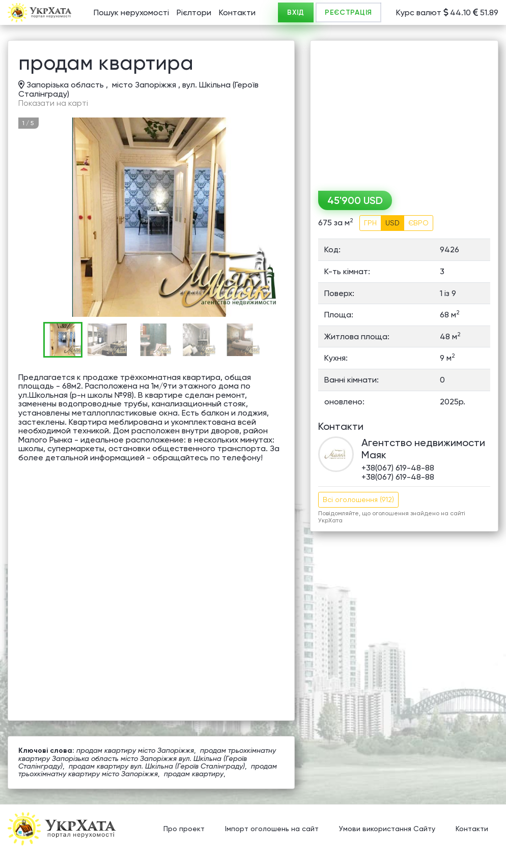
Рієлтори (194, 12)
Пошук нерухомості (131, 12)
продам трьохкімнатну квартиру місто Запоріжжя (147, 770)
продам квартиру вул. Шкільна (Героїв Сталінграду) (157, 766)
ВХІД (295, 12)
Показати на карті (53, 103)
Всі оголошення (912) (358, 499)
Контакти (237, 12)
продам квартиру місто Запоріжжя (135, 750)
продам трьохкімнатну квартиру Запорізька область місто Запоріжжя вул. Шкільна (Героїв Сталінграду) (147, 758)
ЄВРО (418, 223)
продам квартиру (193, 774)
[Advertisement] (404, 112)
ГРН (370, 223)
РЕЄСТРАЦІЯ (348, 12)
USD (392, 223)
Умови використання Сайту (387, 829)
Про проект (184, 829)
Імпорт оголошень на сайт (272, 829)
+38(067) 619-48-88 (397, 468)
